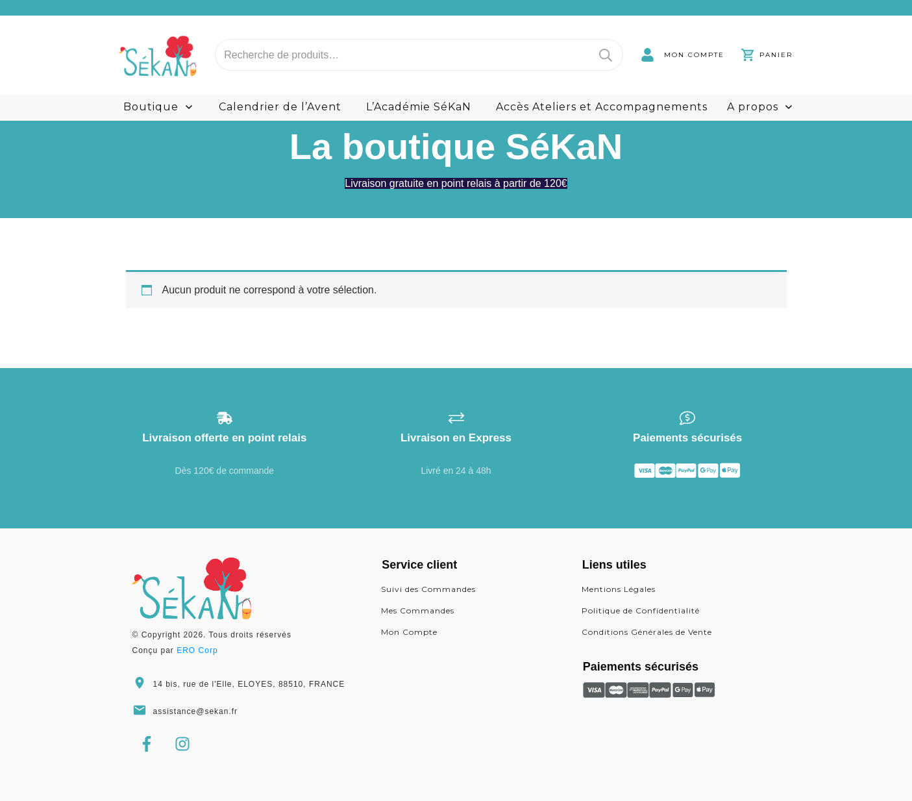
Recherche (605, 54)
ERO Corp (197, 650)
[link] (682, 55)
